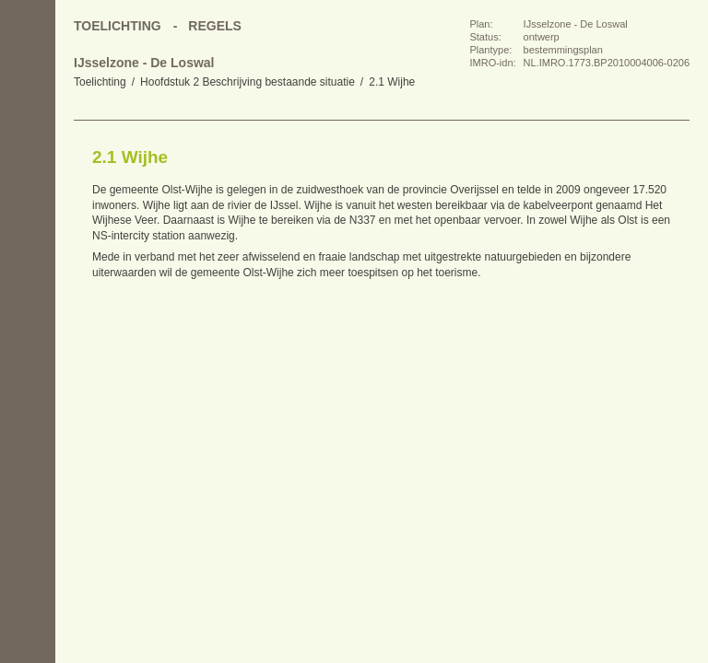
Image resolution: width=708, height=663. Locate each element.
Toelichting (100, 82)
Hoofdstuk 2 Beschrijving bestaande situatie (247, 82)
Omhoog (27, 267)
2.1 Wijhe (392, 82)
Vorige (27, 193)
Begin (27, 156)
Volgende (27, 230)
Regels (215, 25)
